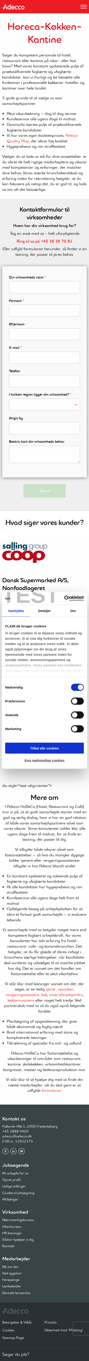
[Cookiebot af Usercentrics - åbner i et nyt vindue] (64, 598)
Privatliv (50, 1322)
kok (44, 994)
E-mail (15, 347)
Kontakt (8, 1246)
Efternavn (16, 324)
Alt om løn (10, 1266)
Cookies (8, 1330)
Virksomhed (15, 1212)
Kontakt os (14, 1118)
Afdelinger (10, 1199)
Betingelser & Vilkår (17, 1322)
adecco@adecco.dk (16, 1136)
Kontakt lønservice (16, 1292)
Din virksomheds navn (27, 277)
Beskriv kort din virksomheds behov (36, 441)
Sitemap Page (13, 1337)
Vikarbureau (11, 1226)
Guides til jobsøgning (18, 1192)
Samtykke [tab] (16, 610)
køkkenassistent (21, 1000)
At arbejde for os (15, 1173)
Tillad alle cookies (44, 748)
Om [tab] (73, 610)
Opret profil (11, 1179)
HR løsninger (12, 1233)
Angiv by (16, 418)
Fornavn (16, 301)
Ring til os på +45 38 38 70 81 (44, 241)
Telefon (14, 371)
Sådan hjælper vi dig (18, 1239)
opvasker (65, 989)
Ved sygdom (11, 1273)
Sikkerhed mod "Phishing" (63, 1330)
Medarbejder (16, 1258)
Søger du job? (15, 1354)
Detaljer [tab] (44, 610)
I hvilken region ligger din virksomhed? (40, 394)
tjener (51, 989)
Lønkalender (11, 1286)
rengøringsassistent (22, 994)
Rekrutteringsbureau (18, 1219)
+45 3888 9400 (15, 1131)
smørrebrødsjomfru (66, 994)
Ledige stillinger (14, 1186)
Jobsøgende (15, 1165)
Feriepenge (10, 1279)
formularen (51, 1090)
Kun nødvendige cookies (44, 760)
